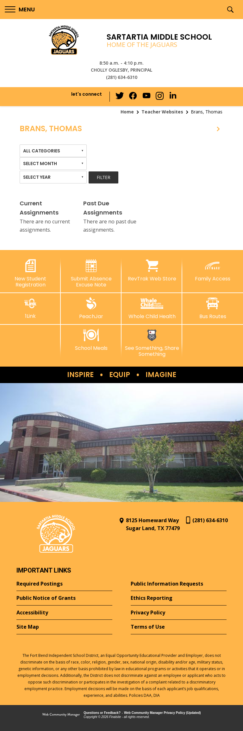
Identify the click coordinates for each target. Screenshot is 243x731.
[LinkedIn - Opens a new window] (171, 96)
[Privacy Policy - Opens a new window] (178, 613)
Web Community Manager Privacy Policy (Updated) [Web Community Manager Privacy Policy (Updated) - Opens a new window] (162, 713)
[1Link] (30, 308)
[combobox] (53, 150)
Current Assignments (39, 207)
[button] (20, 9)
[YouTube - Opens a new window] (146, 96)
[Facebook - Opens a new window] (134, 96)
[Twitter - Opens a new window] (121, 96)
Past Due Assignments (102, 207)
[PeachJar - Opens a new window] (91, 308)
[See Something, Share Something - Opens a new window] (152, 343)
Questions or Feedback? (102, 713)
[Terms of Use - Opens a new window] (178, 627)
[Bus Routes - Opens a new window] (212, 308)
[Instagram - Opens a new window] (159, 96)
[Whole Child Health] (152, 308)
